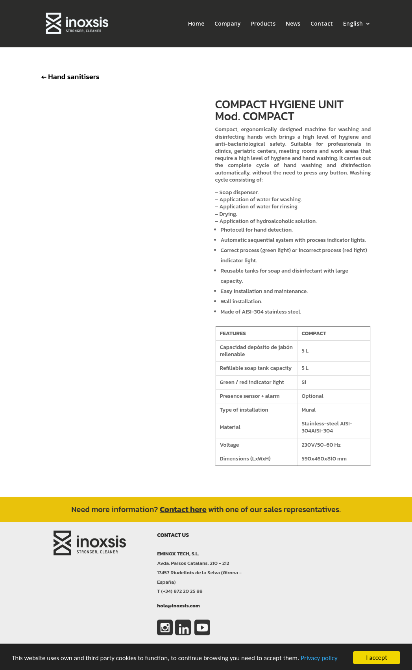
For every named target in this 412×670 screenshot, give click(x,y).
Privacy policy (319, 658)
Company (227, 24)
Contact (321, 24)
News (293, 24)
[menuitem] (357, 34)
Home (196, 24)
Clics (119, 246)
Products (263, 24)
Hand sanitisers (70, 76)
